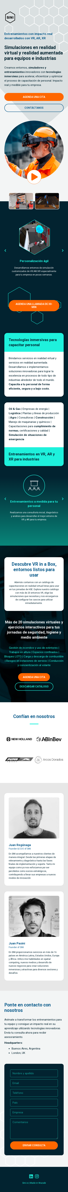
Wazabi (42, 1183)
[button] (5, 250)
